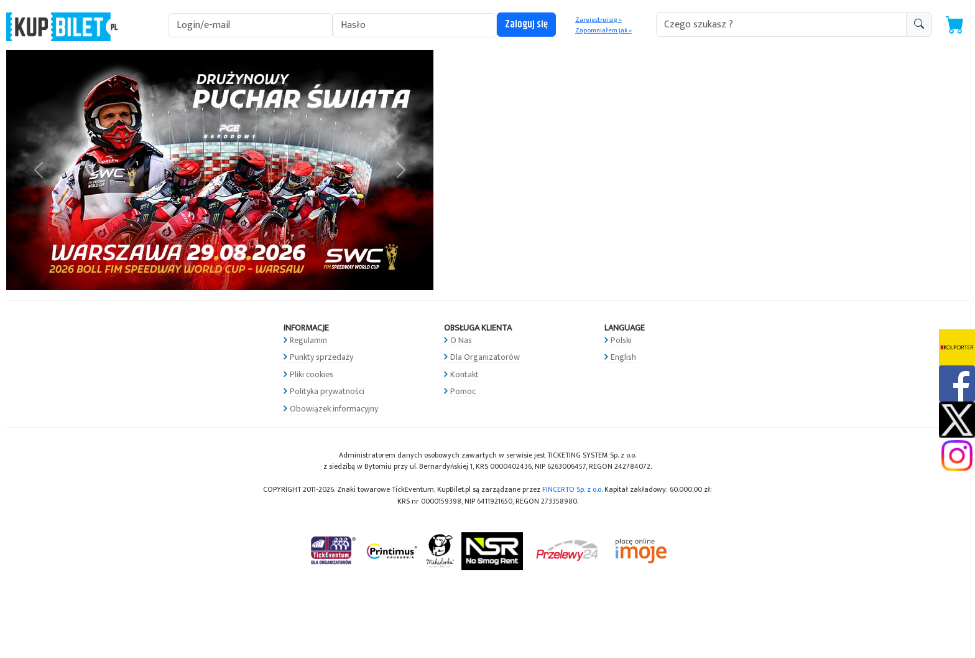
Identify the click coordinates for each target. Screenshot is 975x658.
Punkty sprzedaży (321, 357)
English (623, 357)
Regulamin (308, 340)
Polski (621, 340)
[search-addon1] (781, 24)
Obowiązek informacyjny (334, 409)
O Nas (461, 340)
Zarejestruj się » (598, 20)
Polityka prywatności (327, 391)
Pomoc (463, 391)
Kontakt (464, 374)
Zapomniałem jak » (603, 30)
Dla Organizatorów (485, 357)
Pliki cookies (311, 374)
